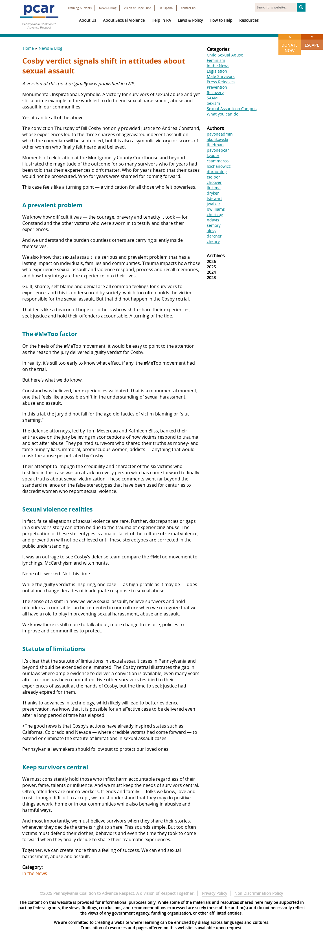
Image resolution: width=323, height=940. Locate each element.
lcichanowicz (219, 166)
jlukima (214, 187)
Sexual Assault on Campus (232, 108)
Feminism (216, 60)
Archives (216, 256)
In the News (34, 873)
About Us (87, 20)
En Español (166, 8)
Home (28, 48)
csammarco (217, 161)
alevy (211, 230)
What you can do (222, 114)
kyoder (213, 155)
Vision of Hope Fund (137, 8)
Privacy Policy (214, 893)
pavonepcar (218, 150)
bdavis (213, 220)
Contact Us (188, 8)
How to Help (221, 20)
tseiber (213, 177)
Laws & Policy (190, 20)
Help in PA (161, 20)
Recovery (215, 92)
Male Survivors (221, 76)
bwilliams (216, 209)
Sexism (213, 103)
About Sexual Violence (124, 20)
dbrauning (217, 171)
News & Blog (108, 8)
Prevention (217, 87)
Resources (249, 20)
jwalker (213, 203)
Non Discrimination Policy (258, 893)
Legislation (217, 71)
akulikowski (217, 139)
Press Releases (221, 81)
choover (214, 182)
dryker (213, 193)
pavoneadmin (220, 134)
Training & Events (80, 8)
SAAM (212, 98)
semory (214, 225)
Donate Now (289, 43)
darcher (214, 236)
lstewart (214, 198)
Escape (312, 41)
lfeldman (215, 144)
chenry (213, 241)
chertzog (215, 214)
